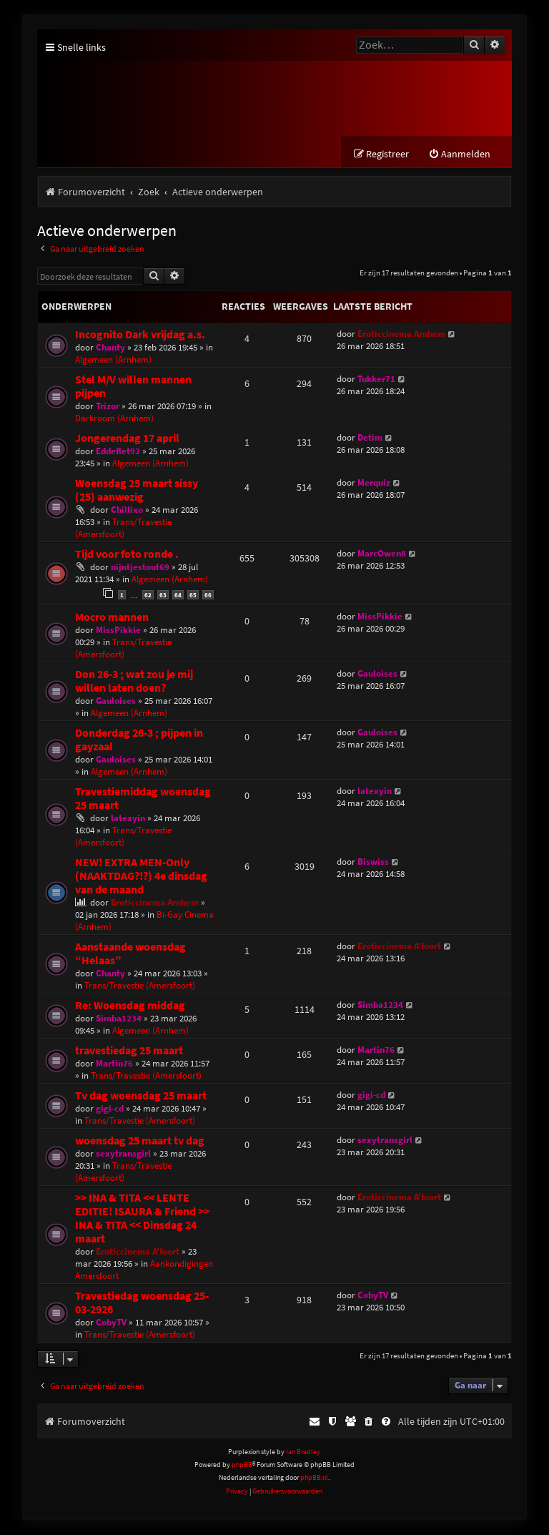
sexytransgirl (123, 1153)
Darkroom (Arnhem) (114, 419)
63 (163, 595)
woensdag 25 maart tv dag (139, 1140)
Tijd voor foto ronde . (127, 554)
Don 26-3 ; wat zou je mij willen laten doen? (134, 681)
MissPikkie (118, 630)
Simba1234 (119, 1018)
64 (178, 595)
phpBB (242, 1465)
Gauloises (116, 701)
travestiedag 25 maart (129, 1050)
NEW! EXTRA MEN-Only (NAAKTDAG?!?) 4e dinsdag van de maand (141, 875)
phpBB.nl (314, 1478)
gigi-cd (110, 1108)
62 (148, 595)
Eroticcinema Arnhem (401, 334)
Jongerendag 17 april (127, 439)
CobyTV (111, 1322)
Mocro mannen (112, 617)
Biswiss (373, 861)
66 (208, 595)
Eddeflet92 (118, 452)
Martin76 (114, 1063)
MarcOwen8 (381, 554)
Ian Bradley (303, 1451)
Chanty (110, 348)
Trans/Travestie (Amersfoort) (123, 528)
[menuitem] (459, 155)
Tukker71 (376, 379)
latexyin (128, 818)
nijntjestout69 (140, 567)
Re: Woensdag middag (130, 1005)
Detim (369, 438)
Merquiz (373, 483)
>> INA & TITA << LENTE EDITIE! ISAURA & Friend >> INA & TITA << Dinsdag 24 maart (142, 1218)
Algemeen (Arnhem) (113, 360)
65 (193, 595)
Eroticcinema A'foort (399, 946)
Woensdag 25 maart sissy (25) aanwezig (136, 490)
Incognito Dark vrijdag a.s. (140, 335)
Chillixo (127, 510)
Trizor (107, 407)
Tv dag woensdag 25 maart (141, 1095)
